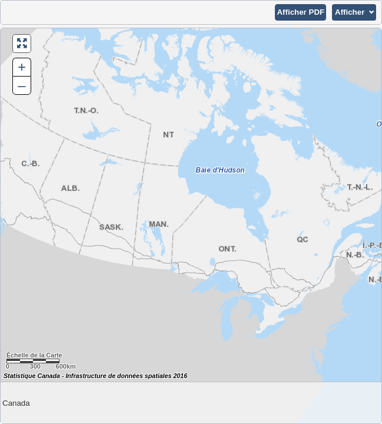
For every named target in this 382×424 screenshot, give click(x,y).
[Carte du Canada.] (191, 225)
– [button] (21, 85)
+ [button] (22, 67)
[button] (300, 12)
